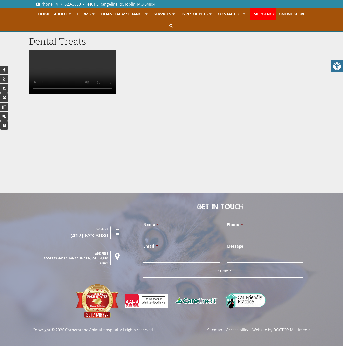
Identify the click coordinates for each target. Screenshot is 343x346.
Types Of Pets (194, 14)
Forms (83, 14)
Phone (235, 224)
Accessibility (237, 329)
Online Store (292, 14)
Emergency (263, 14)
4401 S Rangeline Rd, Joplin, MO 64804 (121, 4)
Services (162, 14)
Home (44, 14)
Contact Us (229, 14)
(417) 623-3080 (68, 4)
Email (150, 246)
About (60, 14)
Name (151, 224)
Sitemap (214, 329)
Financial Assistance (122, 14)
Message (235, 246)
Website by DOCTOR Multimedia (281, 329)
